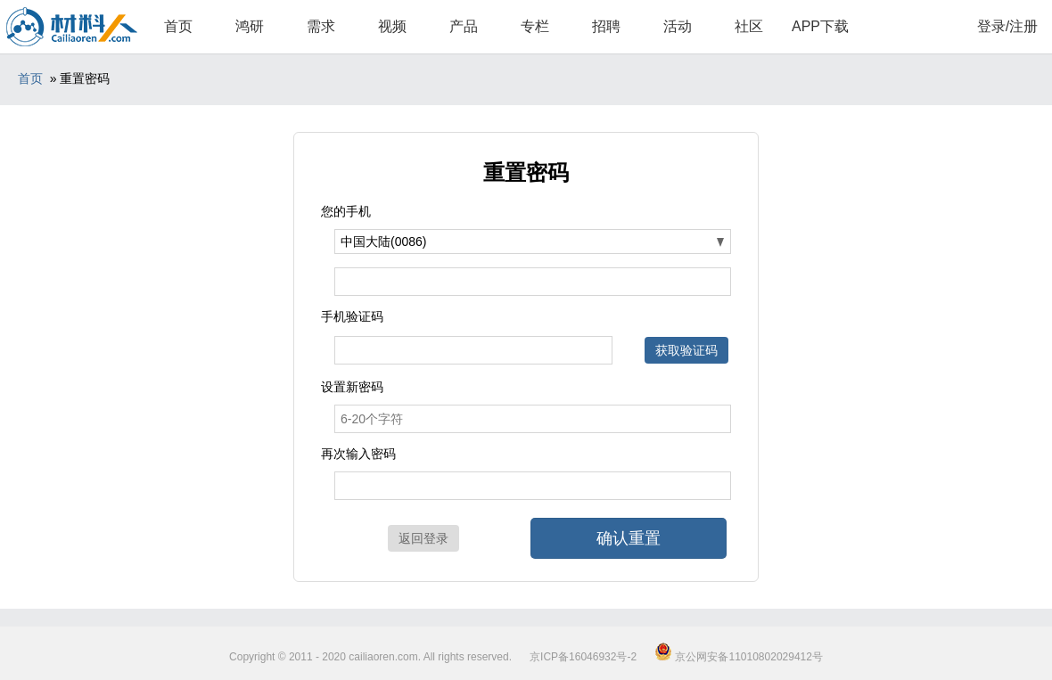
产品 (463, 26)
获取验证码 (686, 350)
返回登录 (423, 538)
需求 (321, 26)
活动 (677, 26)
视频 (392, 26)
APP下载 (820, 26)
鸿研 (249, 26)
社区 (749, 26)
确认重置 (628, 538)
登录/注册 (1007, 26)
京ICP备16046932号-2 (583, 657)
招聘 (606, 26)
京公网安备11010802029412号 (738, 657)
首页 (178, 26)
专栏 (535, 26)
